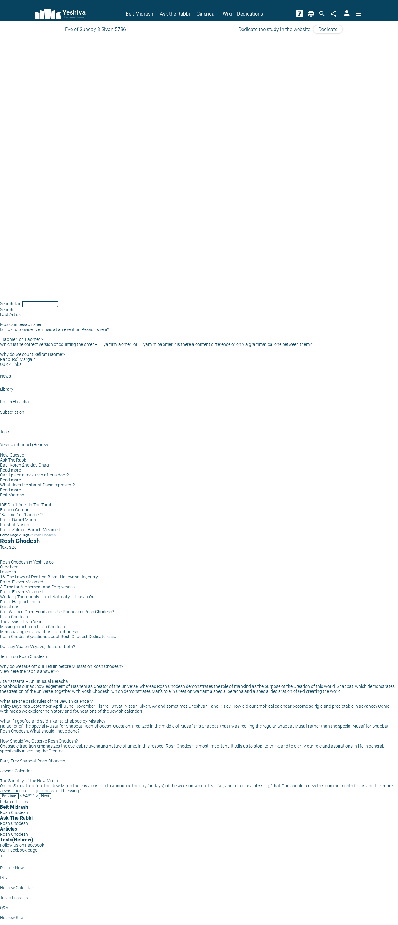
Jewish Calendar (16, 770)
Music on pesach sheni (22, 324)
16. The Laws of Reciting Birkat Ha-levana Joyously (49, 576)
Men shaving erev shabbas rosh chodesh (39, 631)
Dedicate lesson (104, 636)
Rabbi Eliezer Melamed (21, 581)
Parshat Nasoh (14, 524)
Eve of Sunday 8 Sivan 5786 (95, 29)
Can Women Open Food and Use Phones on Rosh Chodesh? (57, 611)
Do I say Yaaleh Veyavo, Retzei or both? (37, 646)
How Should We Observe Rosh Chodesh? (39, 741)
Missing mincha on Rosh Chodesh (32, 626)
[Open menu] (358, 13)
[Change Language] (311, 13)
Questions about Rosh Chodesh (58, 636)
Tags (26, 535)
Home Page (9, 535)
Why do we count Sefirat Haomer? (32, 354)
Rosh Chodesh (45, 535)
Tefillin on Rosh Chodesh (23, 656)
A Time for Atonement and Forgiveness (37, 586)
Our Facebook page (18, 850)
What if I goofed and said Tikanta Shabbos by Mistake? (52, 721)
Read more (10, 469)
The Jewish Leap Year (21, 621)
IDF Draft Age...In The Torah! (26, 504)
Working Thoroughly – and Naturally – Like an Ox (47, 596)
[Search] (322, 13)
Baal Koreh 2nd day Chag (24, 464)
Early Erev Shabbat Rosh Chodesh (32, 760)
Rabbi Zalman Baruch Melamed (30, 529)
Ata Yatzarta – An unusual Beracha (34, 681)
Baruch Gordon (15, 509)
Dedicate (327, 29)
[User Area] (346, 14)
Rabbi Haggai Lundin (20, 601)
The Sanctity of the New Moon (29, 780)
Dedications (250, 14)
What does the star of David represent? (37, 484)
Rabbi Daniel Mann (18, 519)
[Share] (333, 13)
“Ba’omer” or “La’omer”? (21, 339)
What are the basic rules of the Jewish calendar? (46, 701)
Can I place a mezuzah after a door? (34, 474)
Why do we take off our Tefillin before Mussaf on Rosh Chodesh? (61, 666)
